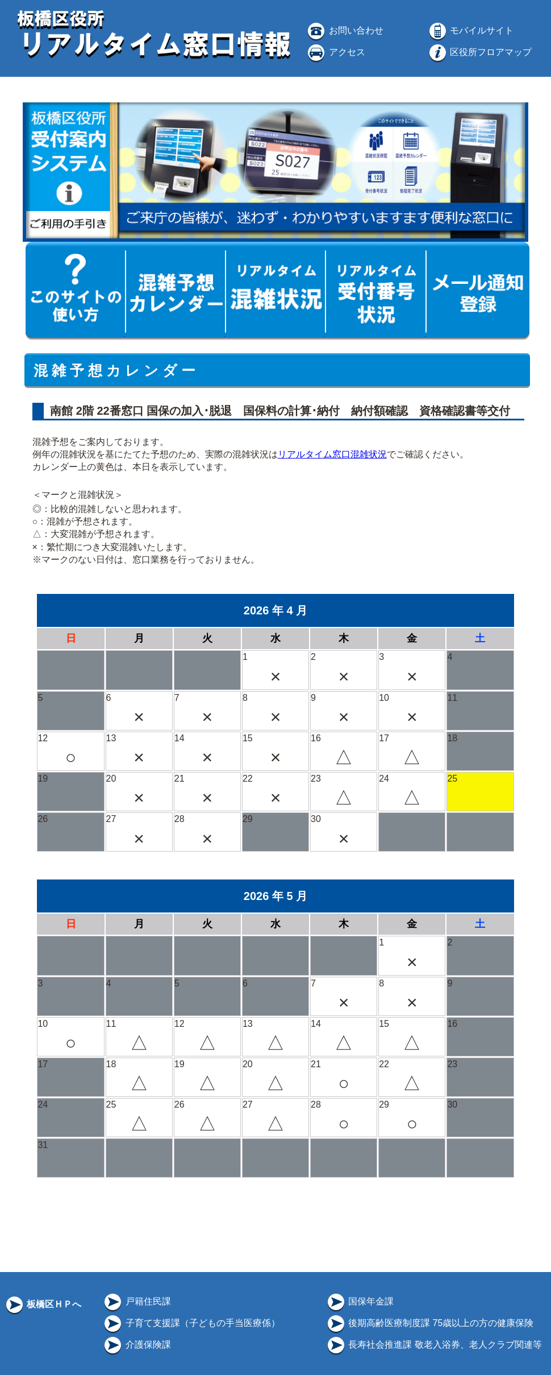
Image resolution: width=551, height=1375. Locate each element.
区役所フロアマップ (479, 52)
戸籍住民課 (136, 1301)
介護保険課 (136, 1344)
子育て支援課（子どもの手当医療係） (190, 1323)
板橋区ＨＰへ (42, 1304)
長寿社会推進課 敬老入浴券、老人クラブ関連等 (433, 1344)
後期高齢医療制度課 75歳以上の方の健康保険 (429, 1323)
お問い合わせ (344, 30)
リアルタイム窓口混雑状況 (332, 454)
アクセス (335, 52)
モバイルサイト (470, 30)
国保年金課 (359, 1301)
